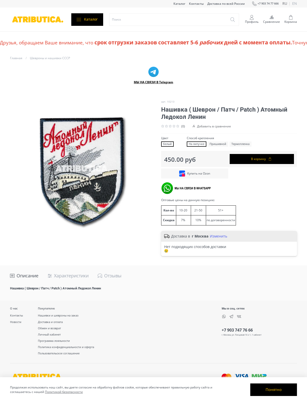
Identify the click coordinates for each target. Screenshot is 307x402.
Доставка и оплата (50, 322)
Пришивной (218, 144)
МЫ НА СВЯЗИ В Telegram (153, 82)
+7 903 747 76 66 (237, 330)
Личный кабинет (49, 334)
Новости (15, 322)
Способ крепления (200, 138)
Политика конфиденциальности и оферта (66, 347)
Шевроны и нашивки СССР (50, 58)
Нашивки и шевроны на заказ (58, 315)
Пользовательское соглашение (59, 353)
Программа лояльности (54, 341)
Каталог (179, 4)
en (294, 4)
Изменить (218, 236)
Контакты (196, 4)
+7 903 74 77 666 (265, 4)
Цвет (164, 138)
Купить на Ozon (194, 174)
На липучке (196, 144)
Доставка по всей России (226, 4)
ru (284, 4)
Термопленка (240, 144)
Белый (167, 144)
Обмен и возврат (49, 328)
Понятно (274, 389)
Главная (16, 58)
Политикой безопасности (64, 392)
